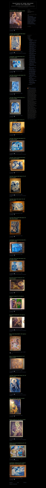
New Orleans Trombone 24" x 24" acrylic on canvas (17, 315)
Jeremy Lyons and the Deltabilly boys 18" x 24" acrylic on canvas (17, 444)
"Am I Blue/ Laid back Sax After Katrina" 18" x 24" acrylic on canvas (17, 76)
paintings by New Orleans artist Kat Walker (23, 4)
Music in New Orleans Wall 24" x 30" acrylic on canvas (17, 334)
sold (12, 72)
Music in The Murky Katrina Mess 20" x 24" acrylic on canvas (17, 357)
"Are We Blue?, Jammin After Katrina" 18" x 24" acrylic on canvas (17, 57)
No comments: (12, 30)
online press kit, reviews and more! (32, 18)
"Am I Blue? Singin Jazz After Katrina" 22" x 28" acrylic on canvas (17, 98)
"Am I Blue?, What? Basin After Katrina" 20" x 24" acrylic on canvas (17, 259)
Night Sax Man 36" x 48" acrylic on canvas (16, 398)
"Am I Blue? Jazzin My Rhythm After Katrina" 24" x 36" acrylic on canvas (17, 34)
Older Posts (25, 482)
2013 (29, 36)
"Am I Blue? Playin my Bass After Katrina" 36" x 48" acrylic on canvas (17, 218)
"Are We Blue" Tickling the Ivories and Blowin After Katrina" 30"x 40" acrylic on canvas (17, 463)
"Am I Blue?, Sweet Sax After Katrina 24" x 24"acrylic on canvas (17, 120)
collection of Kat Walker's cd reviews (32, 17)
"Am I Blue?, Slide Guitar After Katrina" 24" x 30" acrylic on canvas (17, 139)
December (30, 39)
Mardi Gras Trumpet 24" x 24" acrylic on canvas (16, 297)
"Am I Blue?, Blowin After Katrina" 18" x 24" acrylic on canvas (17, 200)
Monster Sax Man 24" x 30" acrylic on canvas (17, 419)
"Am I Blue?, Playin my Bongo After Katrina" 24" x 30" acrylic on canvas (17, 158)
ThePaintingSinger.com (30, 16)
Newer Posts (11, 482)
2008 (29, 38)
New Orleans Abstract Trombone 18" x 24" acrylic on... (32, 65)
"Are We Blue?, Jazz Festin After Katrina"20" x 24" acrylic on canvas (17, 240)
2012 (29, 37)
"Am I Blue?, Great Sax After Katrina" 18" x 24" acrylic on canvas (17, 376)
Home (18, 482)
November (30, 84)
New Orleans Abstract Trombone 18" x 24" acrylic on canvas (16, 278)
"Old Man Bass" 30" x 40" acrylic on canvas (17, 10)
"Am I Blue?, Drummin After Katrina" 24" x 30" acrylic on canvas (17, 177)
